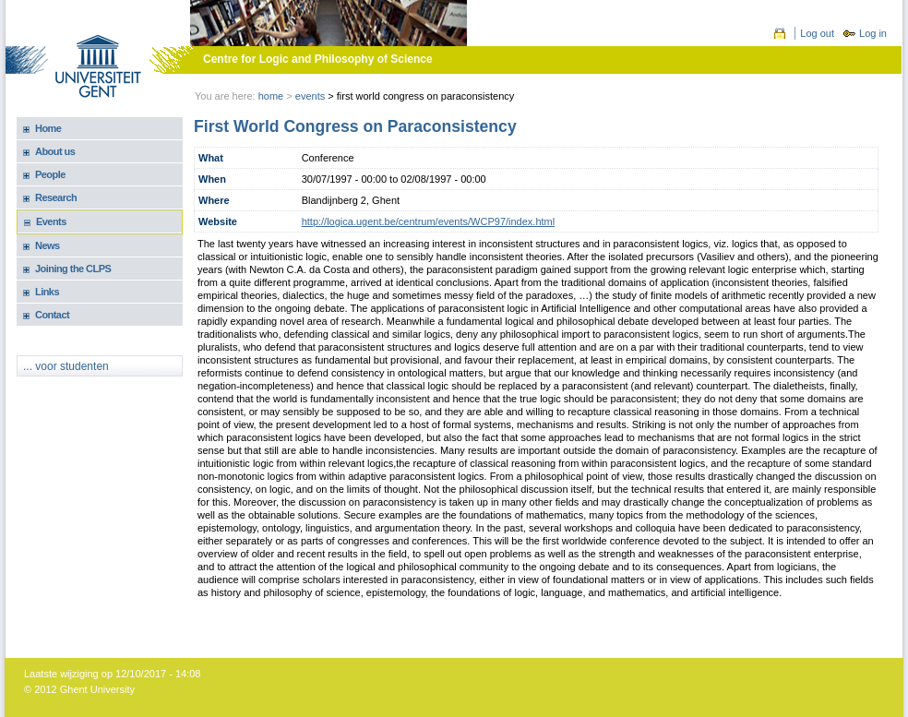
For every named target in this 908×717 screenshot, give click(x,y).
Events (51, 221)
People (50, 174)
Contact (52, 314)
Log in (873, 33)
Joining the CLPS (73, 268)
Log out (817, 33)
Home (271, 96)
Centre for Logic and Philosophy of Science (318, 59)
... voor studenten (66, 366)
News (47, 245)
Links (47, 291)
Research (56, 197)
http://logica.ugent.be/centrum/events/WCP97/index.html (429, 221)
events (310, 96)
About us (55, 151)
